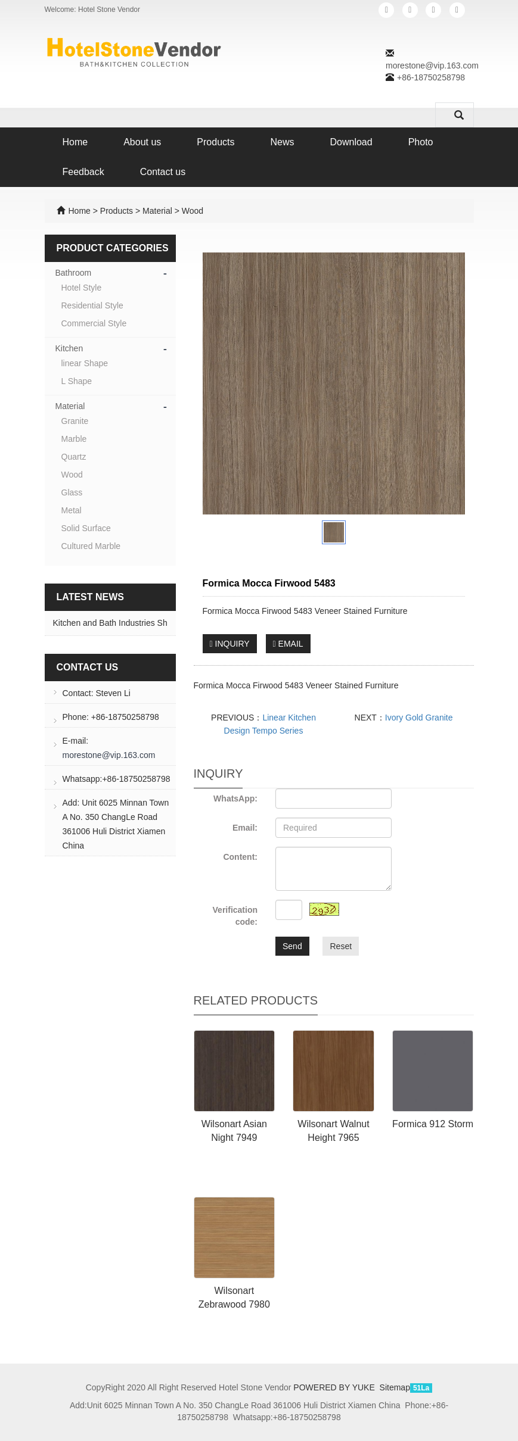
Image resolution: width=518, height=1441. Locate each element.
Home (75, 142)
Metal (71, 510)
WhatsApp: (235, 798)
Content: (240, 857)
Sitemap (395, 1387)
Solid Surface (86, 528)
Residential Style (92, 305)
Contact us (162, 172)
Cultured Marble (91, 546)
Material (157, 211)
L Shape (76, 381)
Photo (420, 142)
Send (292, 946)
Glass (72, 492)
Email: (245, 827)
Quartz (73, 456)
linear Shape (84, 363)
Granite (75, 421)
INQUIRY (230, 643)
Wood (191, 211)
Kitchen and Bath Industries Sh (110, 623)
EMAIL (288, 643)
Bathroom (73, 272)
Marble (74, 439)
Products (215, 142)
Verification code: (235, 916)
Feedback (83, 172)
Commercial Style (94, 323)
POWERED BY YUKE (335, 1387)
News (282, 142)
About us (142, 142)
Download (351, 142)
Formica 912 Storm (432, 1124)
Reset (341, 946)
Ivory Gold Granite (419, 717)
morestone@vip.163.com (432, 65)
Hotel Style (81, 287)
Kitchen (69, 348)
